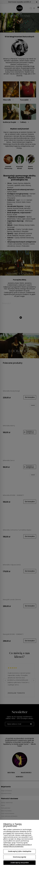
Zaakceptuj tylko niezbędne (19, 851)
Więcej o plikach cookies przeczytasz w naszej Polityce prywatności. (17, 846)
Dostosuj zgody (19, 857)
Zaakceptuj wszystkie (20, 862)
